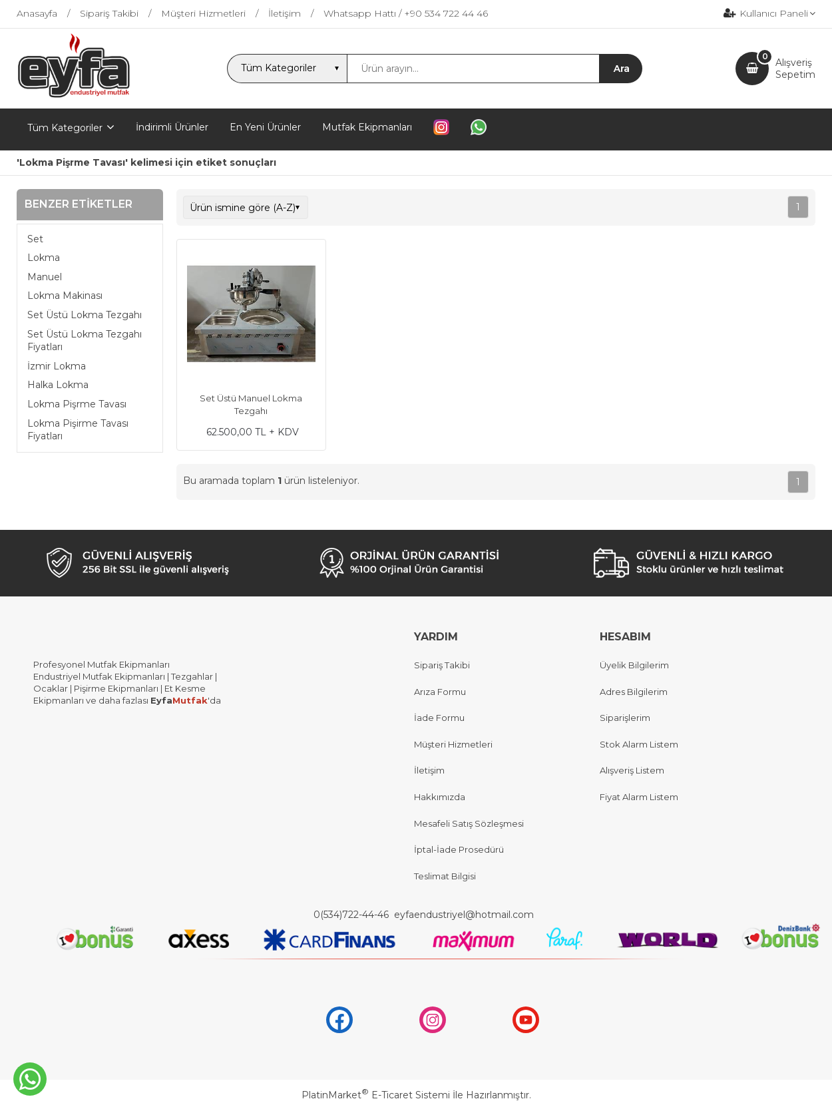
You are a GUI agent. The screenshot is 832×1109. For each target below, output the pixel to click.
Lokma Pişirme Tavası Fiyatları (77, 430)
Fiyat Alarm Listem (639, 796)
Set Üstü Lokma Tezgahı (84, 315)
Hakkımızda (439, 796)
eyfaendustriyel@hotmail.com (464, 915)
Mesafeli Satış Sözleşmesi (469, 823)
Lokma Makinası (65, 296)
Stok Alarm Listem (639, 744)
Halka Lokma (58, 385)
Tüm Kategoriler (65, 128)
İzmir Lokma (56, 366)
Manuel (44, 277)
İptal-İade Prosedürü (459, 849)
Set (35, 239)
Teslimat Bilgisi (446, 876)
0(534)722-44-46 (352, 915)
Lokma (43, 258)
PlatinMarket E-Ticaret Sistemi (376, 1095)
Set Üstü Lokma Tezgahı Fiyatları (84, 340)
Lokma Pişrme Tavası (76, 404)
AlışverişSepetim (795, 69)
